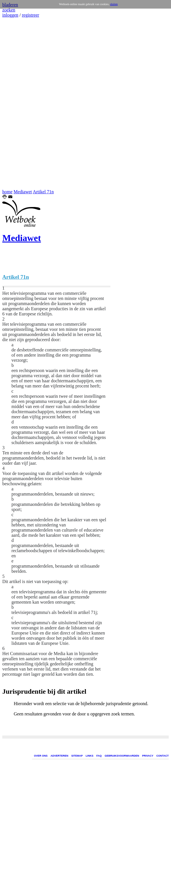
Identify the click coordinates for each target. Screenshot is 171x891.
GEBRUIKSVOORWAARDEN (122, 755)
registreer (30, 15)
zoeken (8, 9)
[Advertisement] (19, 103)
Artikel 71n (43, 191)
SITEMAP (77, 755)
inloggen (10, 15)
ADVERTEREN (59, 755)
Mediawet (23, 191)
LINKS (90, 755)
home (7, 191)
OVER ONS (41, 755)
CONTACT (162, 755)
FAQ (99, 755)
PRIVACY (147, 755)
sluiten (114, 4)
